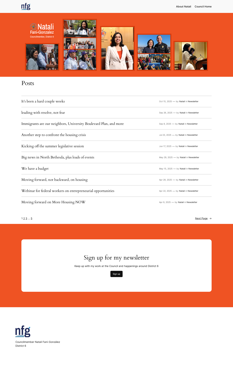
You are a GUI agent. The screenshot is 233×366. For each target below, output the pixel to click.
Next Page (203, 218)
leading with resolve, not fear (43, 113)
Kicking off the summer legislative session (52, 146)
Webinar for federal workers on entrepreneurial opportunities (67, 191)
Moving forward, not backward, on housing (54, 180)
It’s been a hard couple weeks (43, 101)
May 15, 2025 (166, 168)
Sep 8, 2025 (165, 123)
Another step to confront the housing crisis (53, 135)
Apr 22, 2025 (165, 191)
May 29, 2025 (166, 157)
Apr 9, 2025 (165, 202)
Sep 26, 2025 (165, 112)
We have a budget (35, 169)
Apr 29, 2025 (165, 179)
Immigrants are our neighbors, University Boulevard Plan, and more (72, 124)
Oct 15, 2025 (165, 101)
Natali (182, 101)
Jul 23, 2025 (165, 135)
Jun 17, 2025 (165, 146)
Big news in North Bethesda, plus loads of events (57, 157)
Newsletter (193, 101)
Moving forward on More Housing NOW (53, 202)
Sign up (116, 274)
